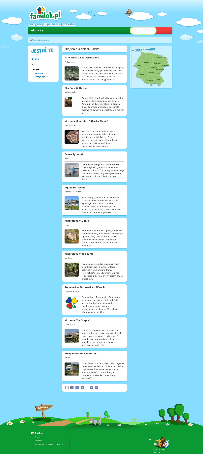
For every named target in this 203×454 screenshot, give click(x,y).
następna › (91, 387)
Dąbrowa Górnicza (73, 192)
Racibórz (68, 258)
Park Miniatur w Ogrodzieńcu (82, 57)
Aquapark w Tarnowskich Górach (85, 287)
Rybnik (68, 159)
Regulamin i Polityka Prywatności (50, 444)
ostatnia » (96, 387)
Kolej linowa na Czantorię (80, 353)
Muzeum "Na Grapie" (77, 320)
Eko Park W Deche (76, 88)
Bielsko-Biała (70, 92)
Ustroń (67, 358)
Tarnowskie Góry (72, 291)
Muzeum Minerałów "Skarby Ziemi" (86, 121)
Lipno (67, 225)
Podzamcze (70, 62)
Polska (34, 58)
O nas (37, 437)
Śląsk (47, 40)
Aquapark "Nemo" (76, 187)
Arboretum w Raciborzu (79, 254)
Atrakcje (39, 73)
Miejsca (35, 30)
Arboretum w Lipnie (77, 221)
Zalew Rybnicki (74, 154)
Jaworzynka (70, 325)
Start (35, 40)
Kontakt (38, 441)
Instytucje (40, 77)
